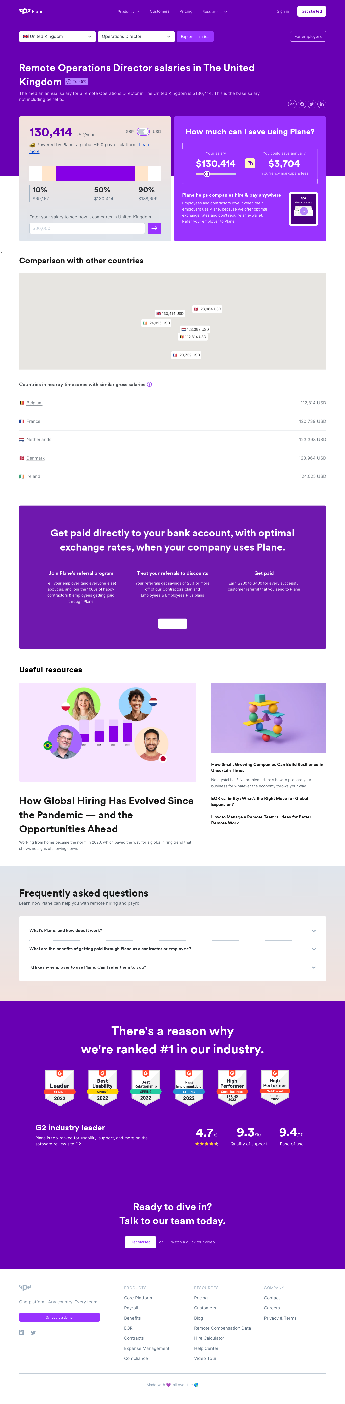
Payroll (131, 1307)
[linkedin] (322, 104)
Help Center (206, 1348)
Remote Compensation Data (222, 1328)
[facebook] (302, 104)
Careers (272, 1307)
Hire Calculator (209, 1338)
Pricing (186, 11)
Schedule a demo (59, 1317)
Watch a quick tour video (193, 1242)
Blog (198, 1318)
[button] (173, 317)
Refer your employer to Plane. (209, 221)
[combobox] (23, 36)
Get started (312, 11)
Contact (272, 1297)
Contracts (134, 1338)
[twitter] (312, 104)
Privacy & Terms (280, 1318)
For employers (308, 36)
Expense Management (146, 1348)
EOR (128, 1328)
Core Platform (138, 1297)
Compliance (136, 1358)
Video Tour (205, 1358)
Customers (160, 11)
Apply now (172, 626)
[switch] (143, 132)
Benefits (132, 1318)
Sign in (283, 11)
